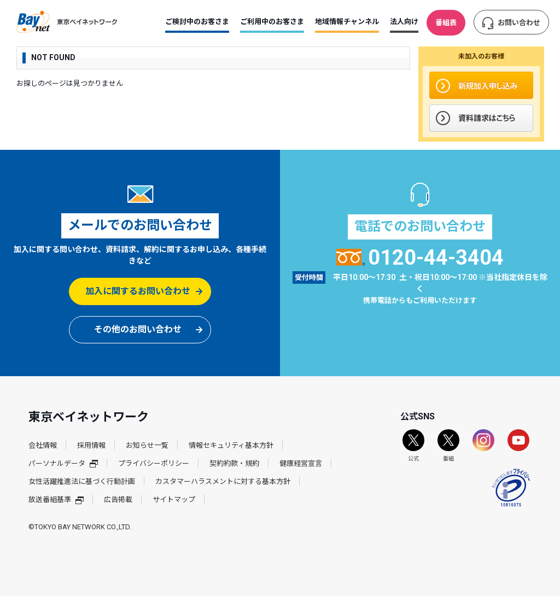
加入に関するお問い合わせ (137, 291)
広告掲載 (118, 499)
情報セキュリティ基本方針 (231, 445)
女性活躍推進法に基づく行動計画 (81, 481)
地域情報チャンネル (347, 21)
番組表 (446, 23)
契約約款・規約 (234, 463)
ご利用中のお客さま (272, 21)
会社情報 (42, 445)
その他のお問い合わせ (138, 329)
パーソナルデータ (63, 463)
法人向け (404, 21)
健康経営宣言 (300, 463)
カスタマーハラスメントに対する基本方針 (222, 481)
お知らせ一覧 (147, 445)
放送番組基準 (56, 499)
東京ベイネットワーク (66, 22)
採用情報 (91, 445)
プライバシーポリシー (153, 463)
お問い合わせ (519, 23)
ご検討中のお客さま (197, 21)
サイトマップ (174, 499)
